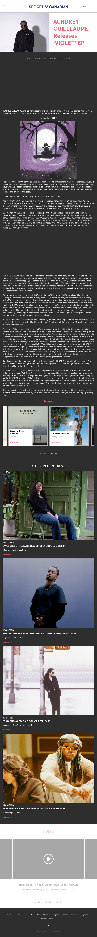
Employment (83, 915)
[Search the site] (87, 6)
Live (24, 915)
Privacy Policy (47, 919)
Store (45, 915)
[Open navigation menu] (5, 6)
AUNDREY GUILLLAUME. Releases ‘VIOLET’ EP (52, 59)
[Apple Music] (48, 925)
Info (39, 915)
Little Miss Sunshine (60, 433)
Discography (56, 915)
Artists (17, 915)
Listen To (48, 118)
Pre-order (14, 442)
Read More (7, 554)
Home (29, 59)
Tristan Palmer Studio (51, 931)
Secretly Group (69, 915)
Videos (31, 915)
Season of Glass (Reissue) (17, 432)
